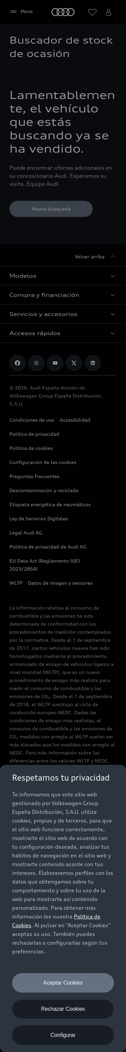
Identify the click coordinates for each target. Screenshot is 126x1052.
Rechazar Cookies (63, 1009)
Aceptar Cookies (63, 983)
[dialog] (63, 908)
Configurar (63, 1035)
